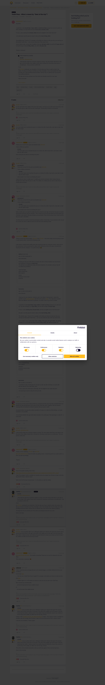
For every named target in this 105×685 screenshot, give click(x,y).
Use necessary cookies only (30, 356)
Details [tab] (52, 332)
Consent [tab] (29, 332)
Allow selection (52, 356)
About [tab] (75, 332)
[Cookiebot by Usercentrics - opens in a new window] (78, 328)
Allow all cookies (74, 356)
